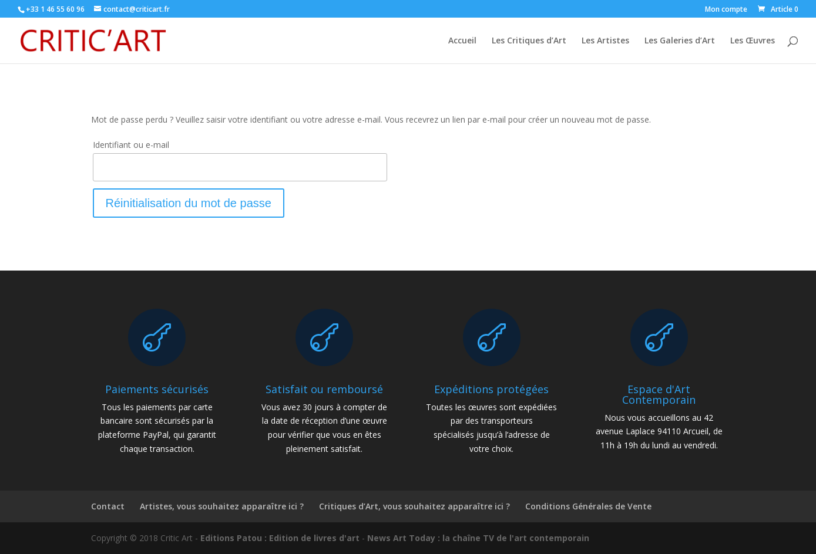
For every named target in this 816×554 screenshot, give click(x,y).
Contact (108, 506)
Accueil (462, 41)
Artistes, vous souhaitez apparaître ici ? (222, 506)
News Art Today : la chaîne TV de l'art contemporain (478, 537)
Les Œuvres (752, 41)
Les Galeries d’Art (679, 41)
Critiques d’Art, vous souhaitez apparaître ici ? (414, 506)
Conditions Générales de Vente (588, 506)
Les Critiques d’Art (529, 41)
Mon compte (726, 10)
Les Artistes (605, 41)
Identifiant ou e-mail (131, 144)
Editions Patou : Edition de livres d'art (280, 537)
